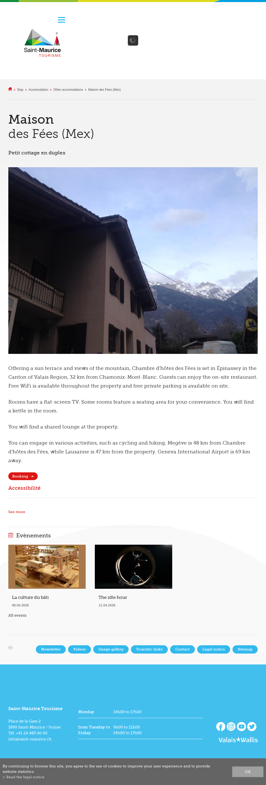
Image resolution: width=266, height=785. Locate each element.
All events (17, 615)
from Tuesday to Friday (94, 730)
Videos (79, 649)
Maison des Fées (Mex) (104, 90)
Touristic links (149, 649)
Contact (182, 649)
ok (248, 771)
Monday (86, 712)
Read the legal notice (25, 777)
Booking (20, 476)
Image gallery (110, 649)
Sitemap (245, 649)
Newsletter (51, 649)
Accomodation (38, 90)
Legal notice (213, 649)
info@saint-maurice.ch (29, 739)
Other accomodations (68, 90)
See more (16, 512)
